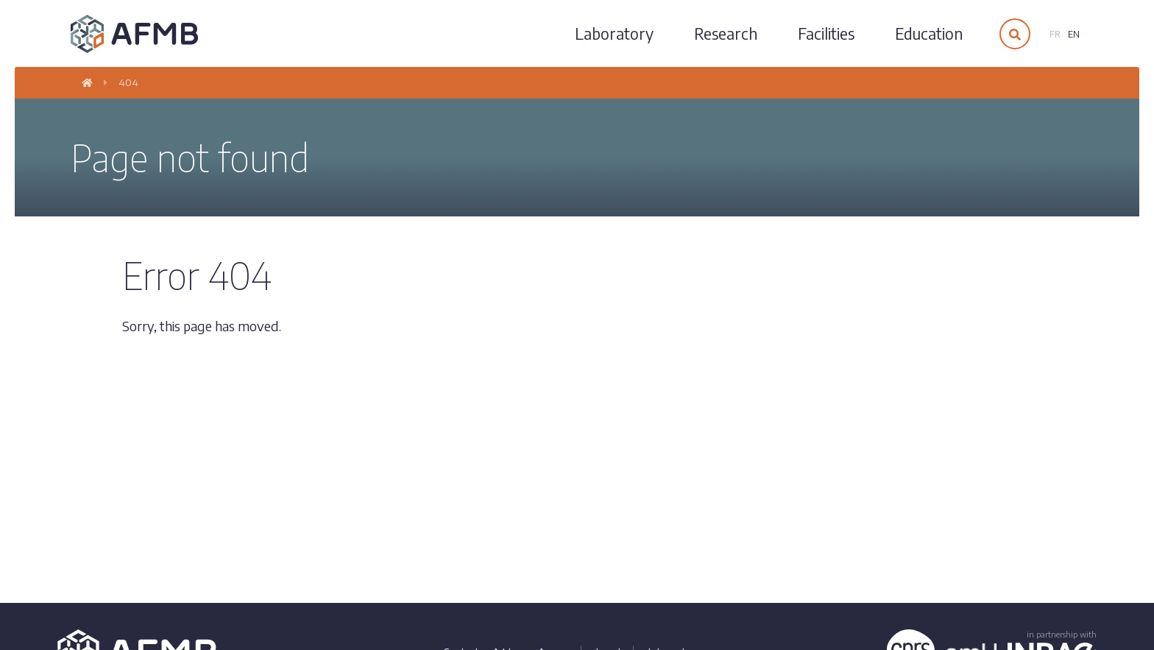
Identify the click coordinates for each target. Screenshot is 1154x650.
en (1074, 34)
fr (1055, 34)
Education (929, 33)
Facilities (826, 33)
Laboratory (614, 33)
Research (725, 33)
